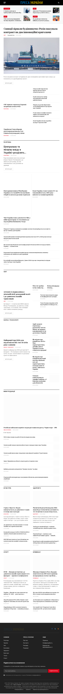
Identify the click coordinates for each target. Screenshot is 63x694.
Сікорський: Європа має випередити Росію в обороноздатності (40, 90)
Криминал (35, 578)
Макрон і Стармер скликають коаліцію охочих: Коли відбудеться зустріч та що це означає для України (27, 230)
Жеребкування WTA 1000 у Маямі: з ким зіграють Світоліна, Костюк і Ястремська (16, 601)
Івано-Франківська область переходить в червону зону (21, 461)
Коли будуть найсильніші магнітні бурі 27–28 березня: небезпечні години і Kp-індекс (46, 542)
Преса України (17, 685)
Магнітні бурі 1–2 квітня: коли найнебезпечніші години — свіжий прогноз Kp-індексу (44, 535)
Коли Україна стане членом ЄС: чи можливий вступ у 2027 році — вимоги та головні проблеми (45, 193)
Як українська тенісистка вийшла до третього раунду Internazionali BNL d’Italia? (41, 19)
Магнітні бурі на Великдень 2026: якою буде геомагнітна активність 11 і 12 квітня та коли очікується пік (45, 510)
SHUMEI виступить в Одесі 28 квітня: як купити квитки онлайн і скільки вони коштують (16, 540)
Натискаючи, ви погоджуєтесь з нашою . (22, 675)
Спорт (35, 16)
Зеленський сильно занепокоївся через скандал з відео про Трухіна (25, 445)
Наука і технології (8, 347)
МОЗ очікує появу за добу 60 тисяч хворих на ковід (19, 437)
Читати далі (8, 83)
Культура (6, 514)
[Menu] (5, 2)
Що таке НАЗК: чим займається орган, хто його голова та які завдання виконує (46, 593)
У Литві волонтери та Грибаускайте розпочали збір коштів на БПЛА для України (12, 11)
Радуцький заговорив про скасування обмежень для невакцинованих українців (26, 478)
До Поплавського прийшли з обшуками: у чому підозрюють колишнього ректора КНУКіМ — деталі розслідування (46, 601)
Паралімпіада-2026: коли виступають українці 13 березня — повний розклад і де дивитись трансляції (16, 608)
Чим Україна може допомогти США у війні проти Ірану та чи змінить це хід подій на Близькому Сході (17, 220)
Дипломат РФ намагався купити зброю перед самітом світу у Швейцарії (42, 11)
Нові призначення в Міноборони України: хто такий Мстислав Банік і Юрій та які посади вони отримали (17, 193)
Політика (6, 8)
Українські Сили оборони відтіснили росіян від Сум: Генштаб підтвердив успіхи (14, 131)
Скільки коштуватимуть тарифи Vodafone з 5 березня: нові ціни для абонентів (40, 379)
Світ (34, 8)
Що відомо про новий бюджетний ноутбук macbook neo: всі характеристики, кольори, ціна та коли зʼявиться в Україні (39, 363)
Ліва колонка (7, 430)
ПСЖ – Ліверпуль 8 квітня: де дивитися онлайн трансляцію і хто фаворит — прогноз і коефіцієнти (16, 574)
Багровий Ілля (11, 35)
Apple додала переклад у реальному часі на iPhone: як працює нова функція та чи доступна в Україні (39, 329)
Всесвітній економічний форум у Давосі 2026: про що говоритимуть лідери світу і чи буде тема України (27, 261)
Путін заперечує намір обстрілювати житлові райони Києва (40, 98)
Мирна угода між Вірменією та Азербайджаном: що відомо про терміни (42, 106)
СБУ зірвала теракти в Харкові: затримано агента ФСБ (15, 105)
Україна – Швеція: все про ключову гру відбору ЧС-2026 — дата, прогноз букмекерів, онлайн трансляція (16, 593)
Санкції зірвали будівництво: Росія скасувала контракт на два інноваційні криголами (31, 30)
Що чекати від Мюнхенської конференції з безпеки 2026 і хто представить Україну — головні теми (27, 246)
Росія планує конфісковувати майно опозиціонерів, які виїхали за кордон (42, 114)
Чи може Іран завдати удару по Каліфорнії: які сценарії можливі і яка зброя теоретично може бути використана (49, 296)
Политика (6, 155)
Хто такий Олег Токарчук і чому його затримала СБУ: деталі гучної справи (44, 608)
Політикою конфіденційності (33, 675)
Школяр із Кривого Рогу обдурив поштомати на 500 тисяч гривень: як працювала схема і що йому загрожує (45, 574)
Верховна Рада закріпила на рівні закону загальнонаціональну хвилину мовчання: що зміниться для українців (26, 253)
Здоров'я (35, 514)
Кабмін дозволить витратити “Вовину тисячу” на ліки (20, 469)
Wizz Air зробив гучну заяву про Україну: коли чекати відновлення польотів (38, 287)
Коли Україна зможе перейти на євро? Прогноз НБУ (42, 121)
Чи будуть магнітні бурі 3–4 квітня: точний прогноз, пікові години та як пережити (44, 528)
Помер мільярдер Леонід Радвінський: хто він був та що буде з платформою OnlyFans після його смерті (53, 287)
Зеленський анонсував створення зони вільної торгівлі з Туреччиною (25, 453)
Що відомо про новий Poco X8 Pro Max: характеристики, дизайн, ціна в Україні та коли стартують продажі (39, 345)
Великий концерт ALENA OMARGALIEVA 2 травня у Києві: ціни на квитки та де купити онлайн (16, 533)
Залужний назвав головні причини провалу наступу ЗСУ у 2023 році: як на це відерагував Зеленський (28, 238)
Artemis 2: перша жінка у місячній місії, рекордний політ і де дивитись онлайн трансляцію (17, 295)
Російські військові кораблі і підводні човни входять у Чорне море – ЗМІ (30, 428)
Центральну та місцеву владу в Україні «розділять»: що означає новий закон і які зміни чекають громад (15, 149)
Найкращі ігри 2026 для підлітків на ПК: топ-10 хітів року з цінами (16, 343)
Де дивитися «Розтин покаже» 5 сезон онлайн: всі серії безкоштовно (16, 526)
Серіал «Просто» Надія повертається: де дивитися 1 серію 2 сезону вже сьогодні (16, 510)
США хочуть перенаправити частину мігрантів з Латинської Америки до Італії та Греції (12, 19)
